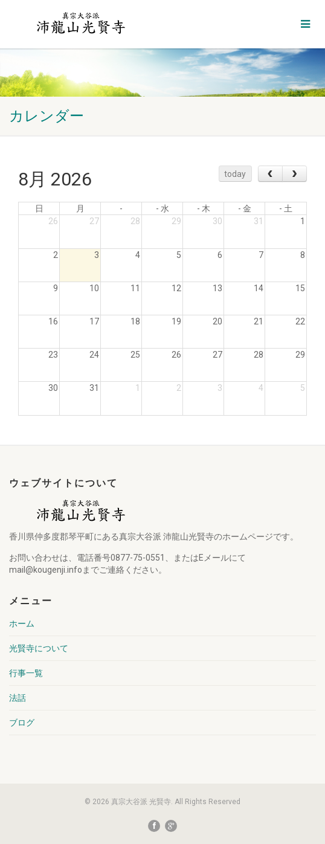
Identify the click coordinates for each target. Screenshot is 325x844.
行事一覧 (26, 673)
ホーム (21, 623)
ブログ (21, 722)
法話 (17, 698)
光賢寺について (38, 648)
